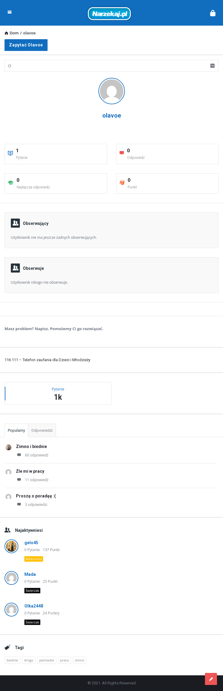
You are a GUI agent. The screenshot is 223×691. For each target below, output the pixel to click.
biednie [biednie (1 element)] (12, 660)
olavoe (111, 115)
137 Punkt (51, 549)
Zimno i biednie (31, 446)
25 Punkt (50, 581)
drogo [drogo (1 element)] (28, 660)
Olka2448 (33, 606)
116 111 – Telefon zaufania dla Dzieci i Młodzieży (47, 360)
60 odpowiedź (32, 455)
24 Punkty (51, 613)
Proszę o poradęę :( (36, 496)
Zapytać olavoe (26, 45)
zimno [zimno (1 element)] (79, 660)
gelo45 (31, 542)
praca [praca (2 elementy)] (64, 660)
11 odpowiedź (32, 479)
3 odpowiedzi (31, 504)
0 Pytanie (32, 549)
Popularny (16, 430)
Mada (30, 574)
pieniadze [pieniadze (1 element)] (46, 660)
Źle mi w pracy (30, 471)
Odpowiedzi (42, 430)
